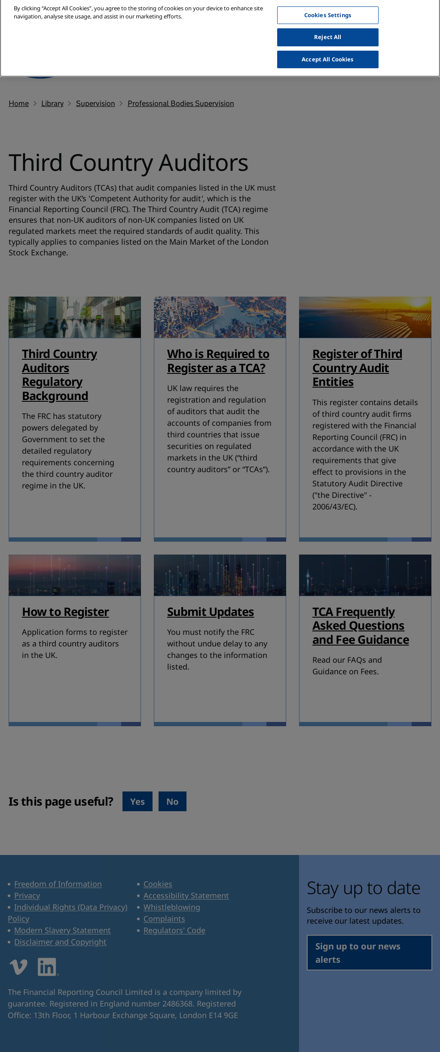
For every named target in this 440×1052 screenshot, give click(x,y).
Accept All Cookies (328, 53)
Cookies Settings (327, 9)
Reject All (327, 31)
